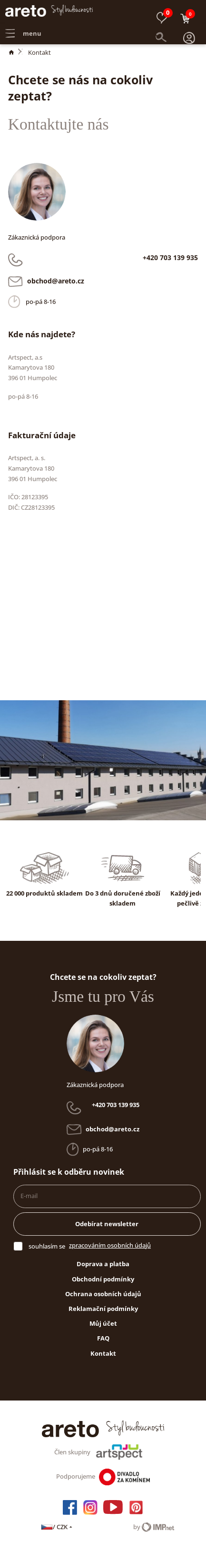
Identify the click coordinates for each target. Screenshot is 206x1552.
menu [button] (23, 26)
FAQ (103, 1338)
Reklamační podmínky (103, 1308)
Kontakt (39, 52)
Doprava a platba (103, 1264)
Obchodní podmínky (103, 1279)
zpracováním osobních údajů (110, 1245)
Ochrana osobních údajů (103, 1294)
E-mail (29, 1195)
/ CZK (57, 1527)
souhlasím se (47, 1246)
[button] (189, 27)
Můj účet (103, 1323)
